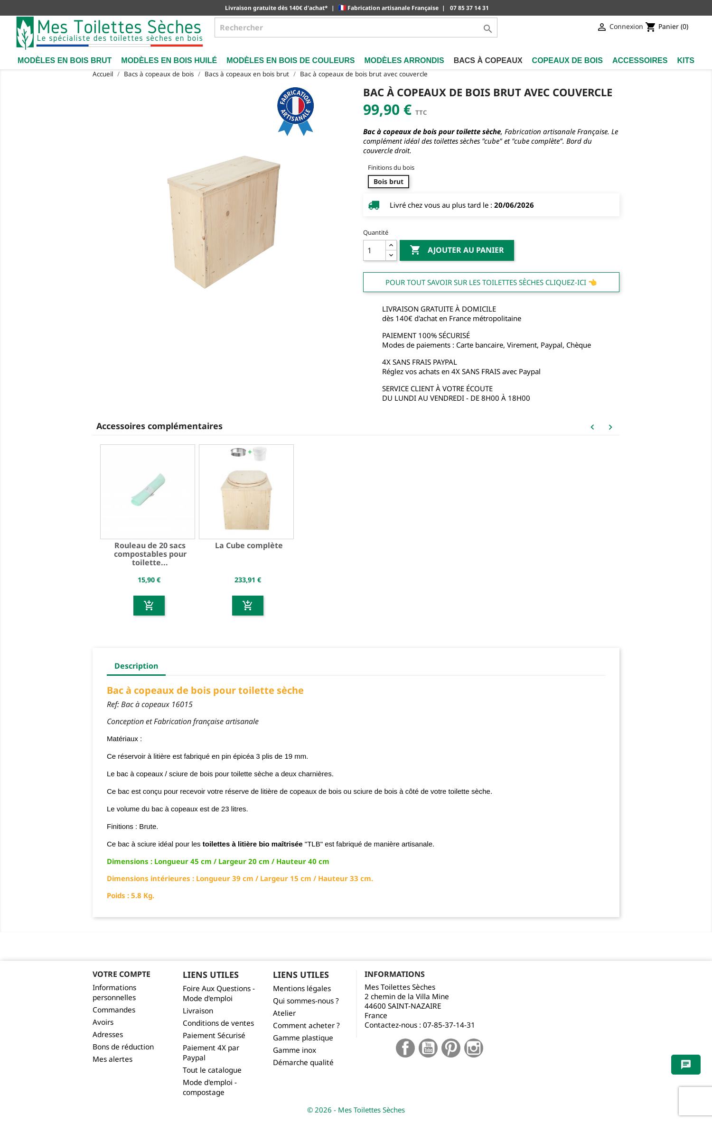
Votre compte (121, 974)
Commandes (114, 1010)
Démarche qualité (303, 1062)
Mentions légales (302, 988)
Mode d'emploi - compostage (210, 1087)
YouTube (428, 1048)
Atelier (284, 1013)
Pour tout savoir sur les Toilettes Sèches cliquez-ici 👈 (491, 282)
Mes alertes (112, 1059)
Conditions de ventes (218, 1023)
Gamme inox (294, 1050)
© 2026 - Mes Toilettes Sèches (356, 1109)
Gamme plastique (303, 1038)
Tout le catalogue (212, 1070)
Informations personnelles (114, 992)
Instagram (473, 1048)
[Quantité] (374, 250)
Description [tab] (136, 666)
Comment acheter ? (306, 1025)
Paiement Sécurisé (214, 1035)
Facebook (405, 1048)
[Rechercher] (356, 27)
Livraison (198, 1011)
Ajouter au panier (457, 250)
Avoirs (103, 1022)
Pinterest (450, 1048)
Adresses (108, 1034)
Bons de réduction (123, 1047)
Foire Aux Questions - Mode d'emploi (219, 993)
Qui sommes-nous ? (306, 1001)
